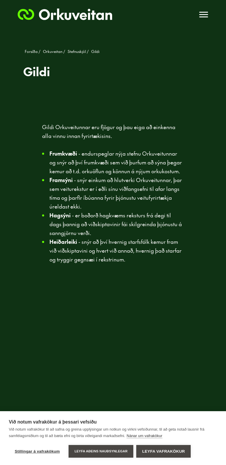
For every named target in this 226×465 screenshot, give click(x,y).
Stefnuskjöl (77, 51)
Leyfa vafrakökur (163, 451)
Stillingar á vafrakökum (37, 451)
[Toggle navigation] (203, 14)
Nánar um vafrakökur (144, 436)
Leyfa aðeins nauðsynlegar (100, 451)
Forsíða (32, 51)
